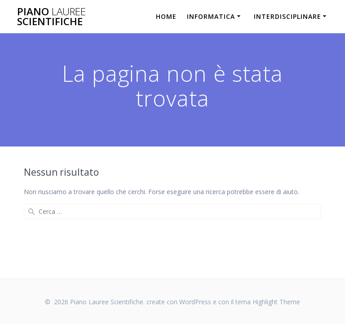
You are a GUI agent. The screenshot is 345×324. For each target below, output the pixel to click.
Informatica (211, 16)
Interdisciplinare (287, 16)
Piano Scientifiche (51, 17)
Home (166, 16)
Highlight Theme (276, 301)
